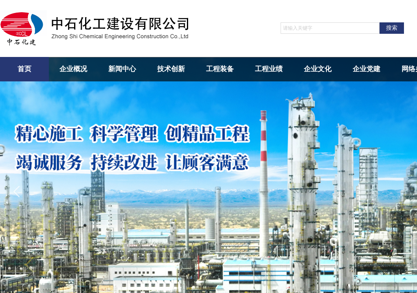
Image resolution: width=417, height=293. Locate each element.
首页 (24, 69)
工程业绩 (269, 69)
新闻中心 (122, 69)
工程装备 (220, 69)
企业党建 (366, 69)
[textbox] (330, 28)
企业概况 (73, 69)
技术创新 (171, 69)
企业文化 (317, 69)
